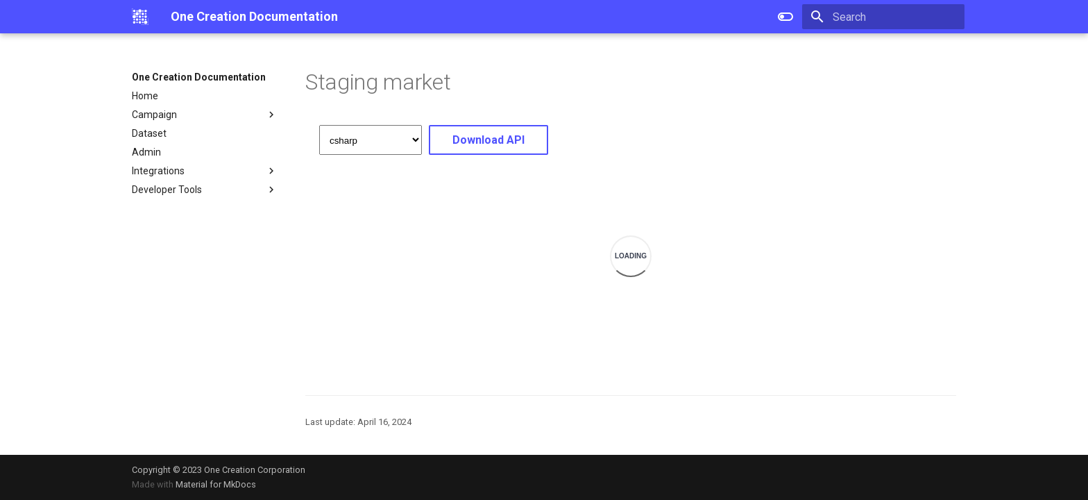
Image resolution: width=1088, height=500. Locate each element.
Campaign (205, 114)
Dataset (149, 133)
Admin (146, 152)
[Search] (883, 16)
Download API (488, 140)
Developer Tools (205, 189)
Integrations (205, 171)
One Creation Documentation (199, 77)
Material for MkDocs (216, 484)
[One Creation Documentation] (140, 17)
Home (145, 95)
